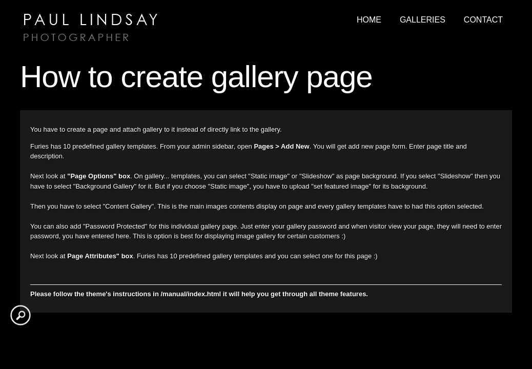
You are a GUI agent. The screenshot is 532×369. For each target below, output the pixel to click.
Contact (483, 19)
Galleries (422, 19)
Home (369, 19)
